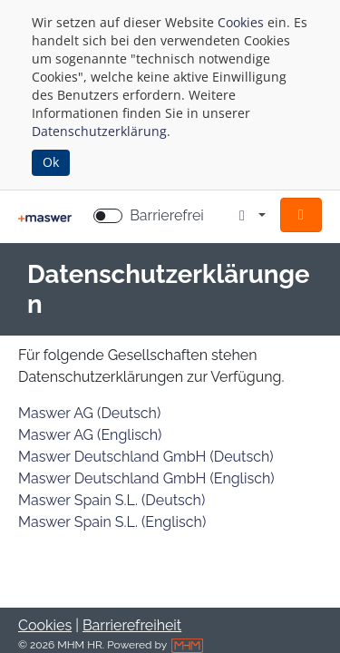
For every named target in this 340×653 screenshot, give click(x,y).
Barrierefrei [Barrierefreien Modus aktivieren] (167, 215)
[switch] (107, 216)
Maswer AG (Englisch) (89, 434)
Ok (51, 162)
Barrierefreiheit (132, 625)
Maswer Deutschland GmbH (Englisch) (146, 478)
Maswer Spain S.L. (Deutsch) (111, 500)
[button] (301, 215)
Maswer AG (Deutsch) (89, 413)
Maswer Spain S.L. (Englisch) (112, 522)
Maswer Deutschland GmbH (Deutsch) (146, 456)
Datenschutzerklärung (99, 131)
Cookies (241, 22)
